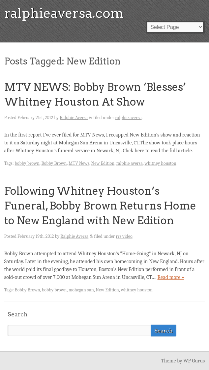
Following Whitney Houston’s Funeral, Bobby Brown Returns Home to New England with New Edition (100, 206)
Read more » (171, 277)
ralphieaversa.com (64, 13)
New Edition (103, 163)
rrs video (124, 236)
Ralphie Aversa (74, 117)
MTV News (79, 163)
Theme (168, 361)
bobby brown (27, 163)
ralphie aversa (128, 117)
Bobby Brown (54, 163)
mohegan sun (81, 290)
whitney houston (160, 163)
